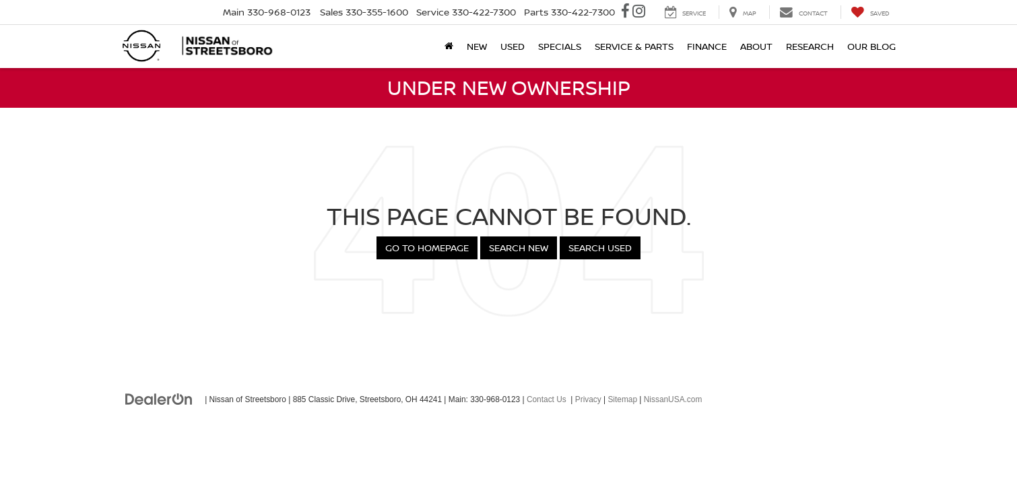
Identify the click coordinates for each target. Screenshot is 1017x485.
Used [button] (512, 46)
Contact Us (546, 399)
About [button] (756, 46)
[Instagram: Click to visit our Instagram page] (638, 12)
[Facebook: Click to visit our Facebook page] (625, 12)
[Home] (449, 46)
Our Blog (871, 46)
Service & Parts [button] (634, 46)
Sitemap (622, 399)
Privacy (588, 399)
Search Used (600, 247)
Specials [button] (559, 46)
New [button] (477, 46)
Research (810, 46)
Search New (518, 247)
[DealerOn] (159, 398)
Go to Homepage (427, 247)
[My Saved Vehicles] (870, 12)
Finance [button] (707, 46)
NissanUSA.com (673, 399)
